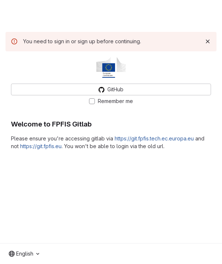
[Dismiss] (207, 41)
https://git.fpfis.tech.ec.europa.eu (154, 138)
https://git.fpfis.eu (41, 146)
